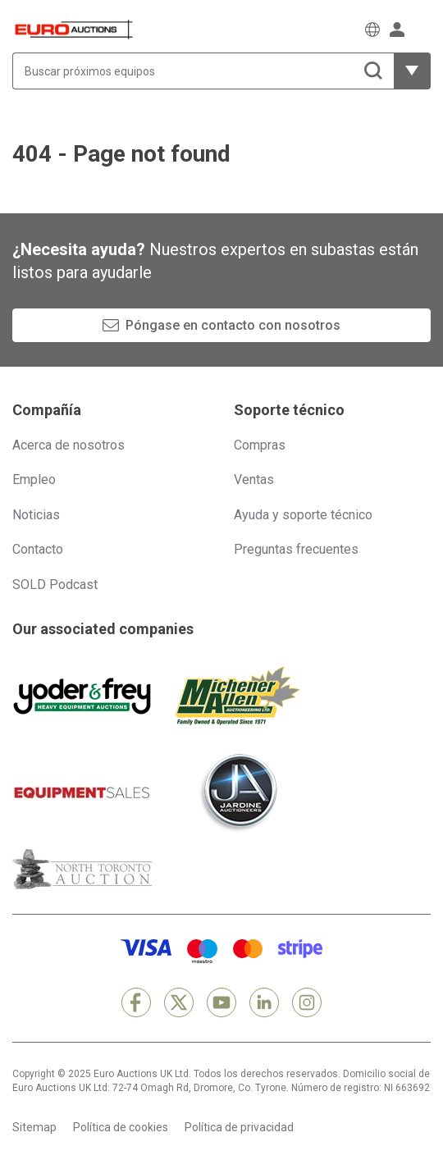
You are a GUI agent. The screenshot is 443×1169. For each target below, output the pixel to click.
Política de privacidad (239, 1127)
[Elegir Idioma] (372, 29)
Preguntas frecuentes (296, 549)
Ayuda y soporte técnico (303, 515)
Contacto (37, 549)
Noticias (36, 515)
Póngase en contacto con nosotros (233, 325)
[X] (179, 1002)
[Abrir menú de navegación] (422, 29)
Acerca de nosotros (68, 445)
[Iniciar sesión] (397, 29)
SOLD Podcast (55, 584)
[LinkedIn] (264, 1002)
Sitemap (34, 1127)
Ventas (254, 479)
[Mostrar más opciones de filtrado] (412, 71)
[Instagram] (307, 1002)
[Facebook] (136, 1002)
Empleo (34, 479)
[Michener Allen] (238, 695)
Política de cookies (120, 1127)
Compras (259, 445)
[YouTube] (221, 1002)
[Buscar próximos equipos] (203, 71)
